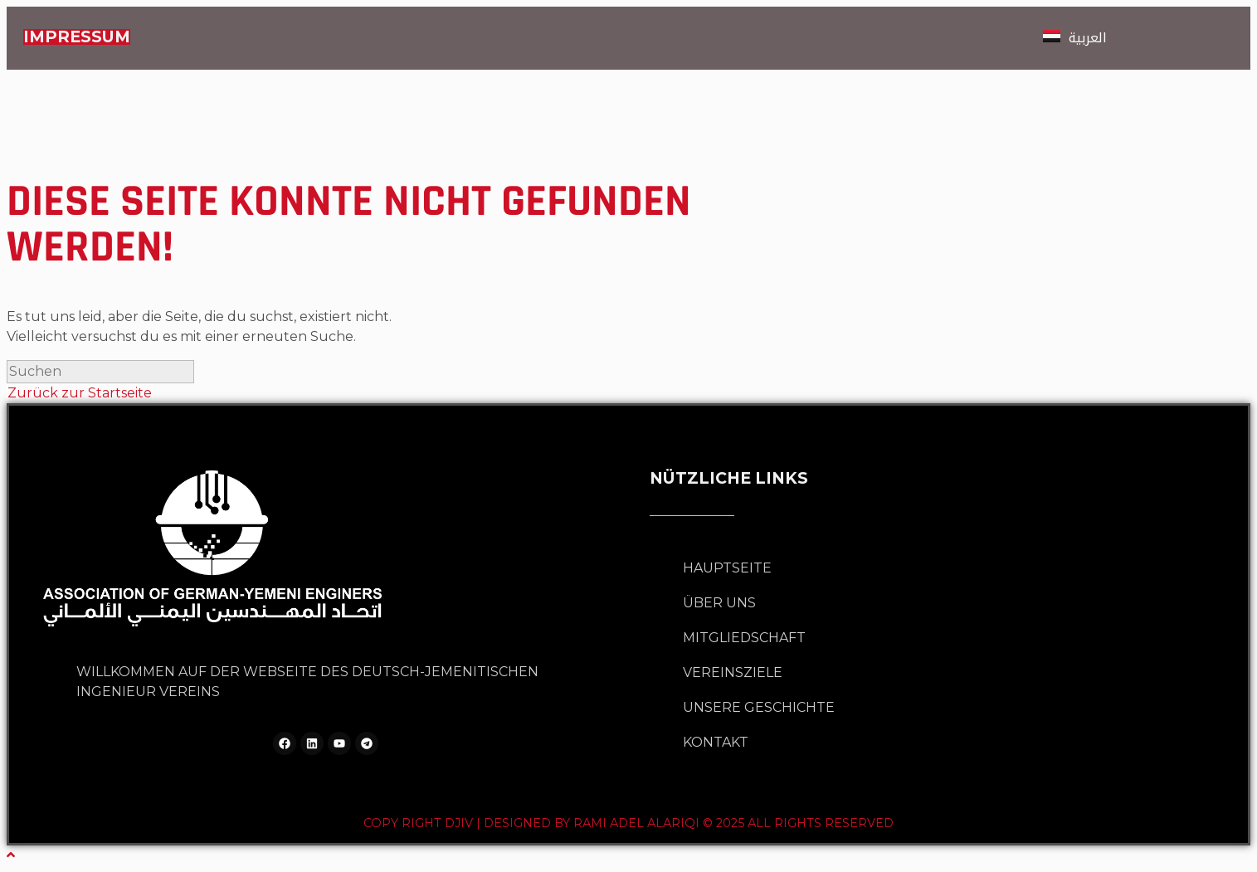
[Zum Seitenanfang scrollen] (11, 855)
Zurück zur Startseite (79, 393)
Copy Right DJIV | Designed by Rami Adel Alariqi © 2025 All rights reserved (628, 823)
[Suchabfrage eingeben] (100, 371)
